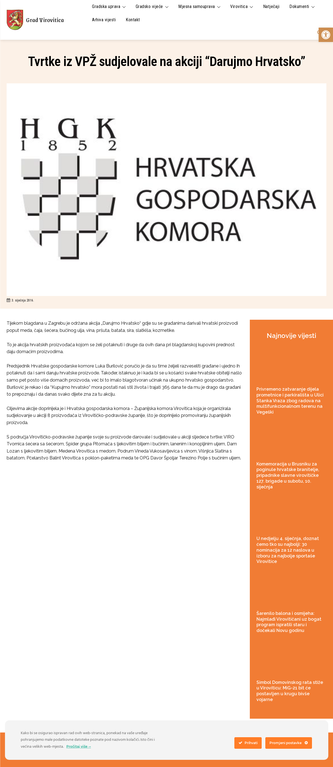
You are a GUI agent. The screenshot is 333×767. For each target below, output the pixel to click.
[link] (326, 35)
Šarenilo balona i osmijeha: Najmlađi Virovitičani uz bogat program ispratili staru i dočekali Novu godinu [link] (288, 622)
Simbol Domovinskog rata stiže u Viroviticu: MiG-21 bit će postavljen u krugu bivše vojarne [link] (289, 691)
